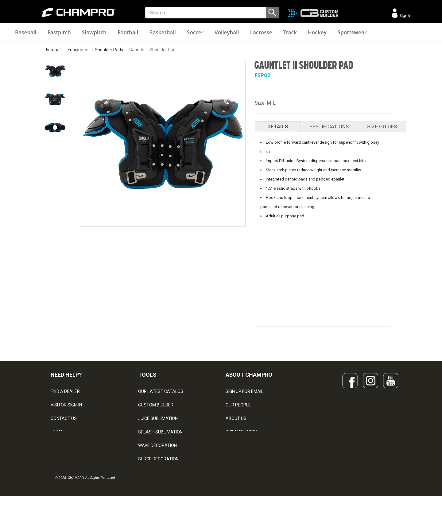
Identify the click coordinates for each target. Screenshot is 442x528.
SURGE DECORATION (158, 458)
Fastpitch (59, 32)
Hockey (317, 32)
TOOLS (147, 374)
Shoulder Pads (109, 49)
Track (290, 32)
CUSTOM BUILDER (155, 404)
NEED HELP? (66, 374)
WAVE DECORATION (157, 445)
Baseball (26, 32)
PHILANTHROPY (241, 431)
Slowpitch (94, 32)
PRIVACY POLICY (67, 445)
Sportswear (352, 32)
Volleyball (227, 32)
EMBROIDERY (151, 485)
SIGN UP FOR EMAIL (244, 391)
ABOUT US (236, 418)
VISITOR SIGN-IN (66, 404)
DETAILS (277, 126)
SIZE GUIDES (382, 126)
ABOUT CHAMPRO (249, 374)
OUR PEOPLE (238, 404)
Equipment (78, 49)
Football (128, 32)
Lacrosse (261, 32)
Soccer (195, 32)
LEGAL (57, 431)
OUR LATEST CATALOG (160, 391)
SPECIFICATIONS (329, 126)
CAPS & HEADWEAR (157, 472)
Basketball (162, 32)
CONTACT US (64, 418)
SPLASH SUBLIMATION (160, 431)
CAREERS (235, 445)
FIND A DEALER (65, 391)
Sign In (405, 15)
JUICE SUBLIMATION (158, 418)
